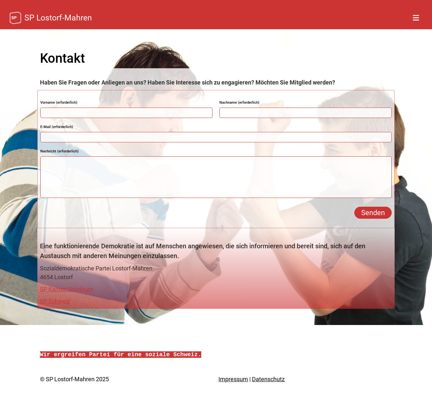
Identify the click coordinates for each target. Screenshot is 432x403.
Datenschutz (268, 379)
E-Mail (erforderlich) (56, 127)
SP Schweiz (55, 301)
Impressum (233, 379)
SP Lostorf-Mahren (58, 17)
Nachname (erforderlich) (239, 102)
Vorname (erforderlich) (58, 102)
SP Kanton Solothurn (66, 289)
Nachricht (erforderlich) (59, 151)
